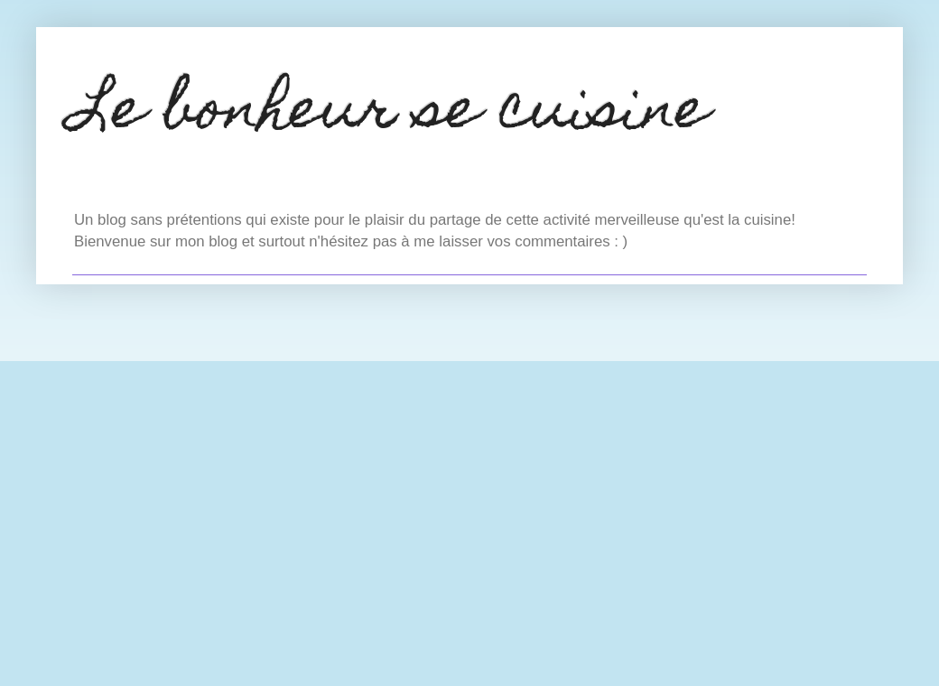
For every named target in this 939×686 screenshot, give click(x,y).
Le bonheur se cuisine (390, 114)
